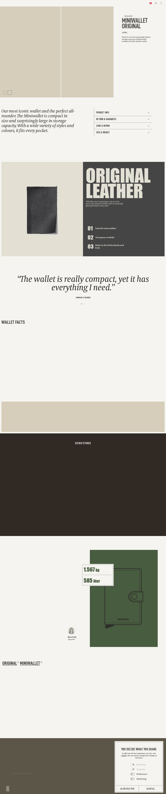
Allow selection (127, 788)
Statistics (141, 769)
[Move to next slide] (10, 93)
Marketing (141, 779)
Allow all (150, 788)
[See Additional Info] (123, 112)
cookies (124, 756)
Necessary (141, 764)
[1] (81, 304)
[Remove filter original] (18, 662)
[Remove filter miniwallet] (41, 662)
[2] (84, 304)
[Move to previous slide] (5, 93)
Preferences (142, 774)
